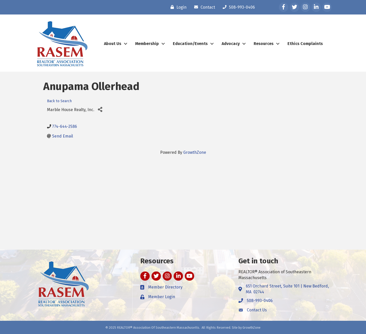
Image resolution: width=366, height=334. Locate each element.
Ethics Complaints (305, 43)
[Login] (177, 7)
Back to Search (59, 101)
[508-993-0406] (237, 7)
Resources (263, 43)
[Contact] (203, 7)
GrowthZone (194, 152)
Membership (147, 43)
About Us (112, 43)
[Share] (100, 109)
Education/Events (190, 43)
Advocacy (231, 43)
